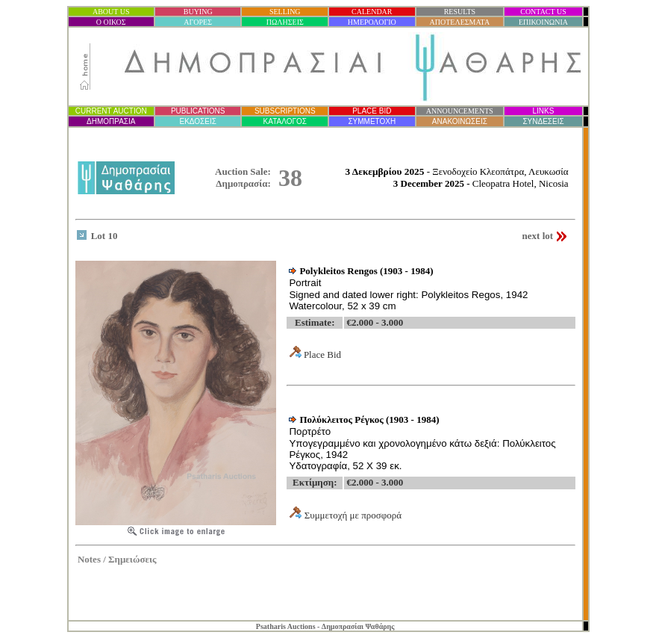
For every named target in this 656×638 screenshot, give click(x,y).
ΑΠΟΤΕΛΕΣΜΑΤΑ (460, 22)
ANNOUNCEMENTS (459, 111)
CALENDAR (372, 11)
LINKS (544, 111)
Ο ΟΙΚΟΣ (111, 22)
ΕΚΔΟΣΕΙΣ (197, 121)
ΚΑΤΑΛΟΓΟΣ (285, 121)
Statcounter (560, 600)
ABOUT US (111, 11)
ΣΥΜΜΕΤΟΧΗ (372, 121)
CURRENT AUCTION (111, 111)
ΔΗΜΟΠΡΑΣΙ (111, 121)
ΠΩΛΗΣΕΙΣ (285, 22)
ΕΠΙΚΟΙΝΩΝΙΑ (543, 22)
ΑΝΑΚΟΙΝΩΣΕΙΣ (459, 121)
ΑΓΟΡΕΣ (198, 22)
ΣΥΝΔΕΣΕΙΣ (542, 121)
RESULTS (459, 11)
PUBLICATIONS (198, 111)
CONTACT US (543, 11)
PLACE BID (371, 111)
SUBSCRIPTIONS (285, 111)
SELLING (285, 11)
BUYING (198, 11)
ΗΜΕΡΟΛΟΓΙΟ (372, 22)
